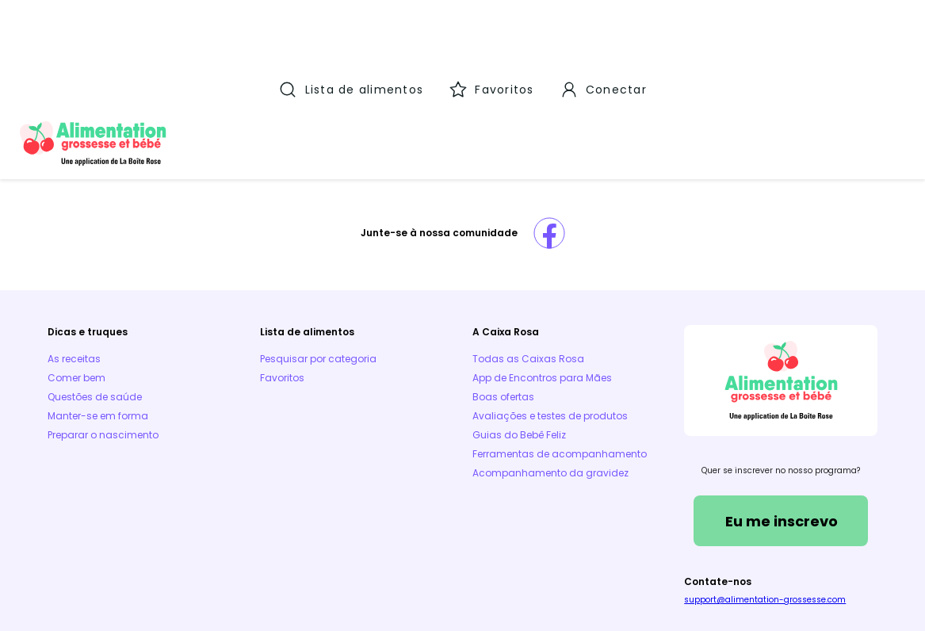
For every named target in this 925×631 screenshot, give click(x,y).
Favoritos (282, 273)
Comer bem (76, 273)
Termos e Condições (99, 546)
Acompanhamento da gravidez (550, 368)
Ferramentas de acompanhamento (559, 349)
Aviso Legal (236, 546)
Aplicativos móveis (629, 546)
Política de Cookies (371, 546)
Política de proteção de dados (803, 546)
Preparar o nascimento (103, 330)
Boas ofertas (503, 292)
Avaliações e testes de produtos (550, 311)
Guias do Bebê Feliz (519, 330)
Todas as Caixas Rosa (528, 254)
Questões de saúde (95, 292)
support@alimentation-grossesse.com (765, 495)
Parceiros (500, 546)
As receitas (74, 254)
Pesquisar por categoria (318, 254)
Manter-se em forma (98, 311)
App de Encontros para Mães (542, 273)
